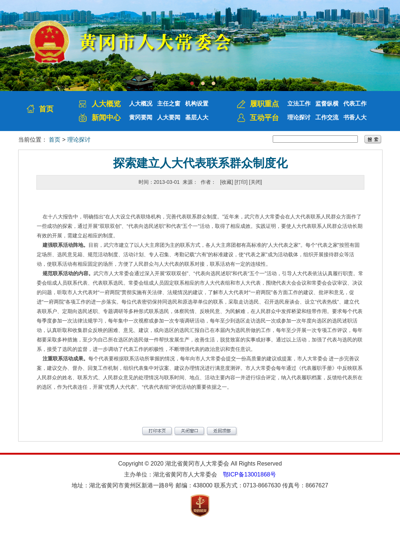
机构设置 (196, 103)
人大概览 (106, 104)
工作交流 (327, 117)
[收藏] (226, 182)
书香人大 (355, 117)
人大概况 (140, 103)
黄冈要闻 (140, 117)
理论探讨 (299, 117)
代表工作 (355, 103)
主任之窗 (168, 103)
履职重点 (264, 104)
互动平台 (264, 118)
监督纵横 (327, 103)
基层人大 (196, 117)
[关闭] (255, 182)
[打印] (241, 182)
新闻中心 (106, 118)
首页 (46, 109)
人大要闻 (168, 117)
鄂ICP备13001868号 (249, 474)
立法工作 (299, 103)
